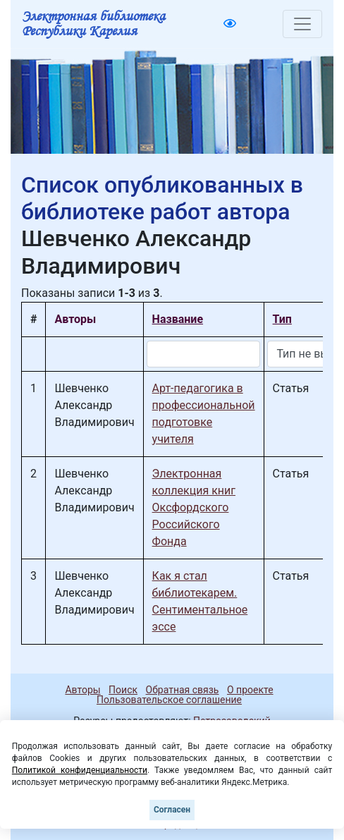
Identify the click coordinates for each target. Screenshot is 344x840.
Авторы (82, 689)
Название (177, 319)
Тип (282, 319)
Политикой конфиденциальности (79, 770)
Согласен (172, 810)
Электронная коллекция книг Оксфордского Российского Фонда (193, 507)
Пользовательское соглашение (169, 699)
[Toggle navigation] (302, 24)
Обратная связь (182, 689)
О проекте (250, 689)
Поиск (123, 689)
